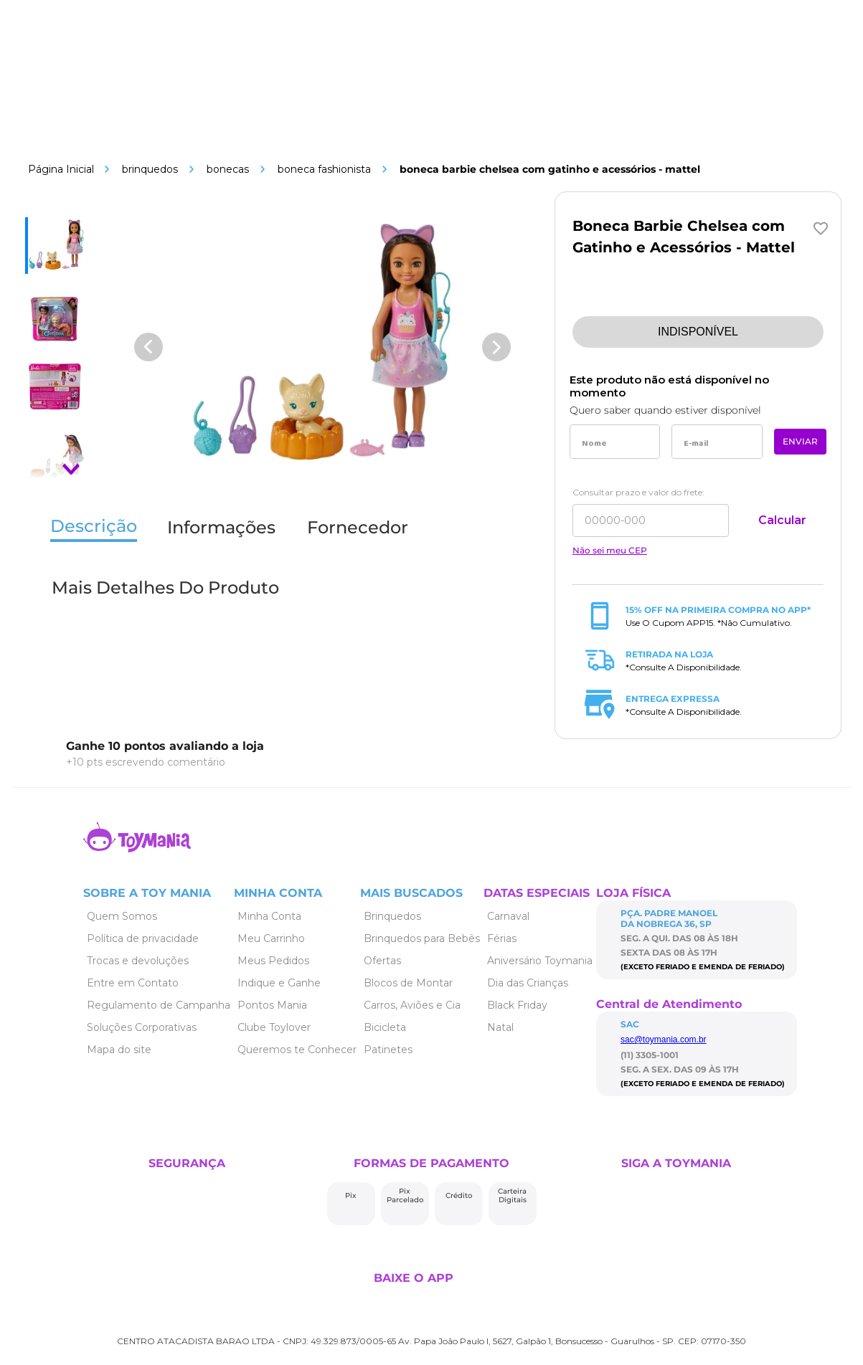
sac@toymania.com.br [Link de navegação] (664, 1040)
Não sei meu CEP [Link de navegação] (609, 551)
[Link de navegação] (61, 169)
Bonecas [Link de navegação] (228, 169)
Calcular (782, 520)
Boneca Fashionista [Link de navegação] (324, 169)
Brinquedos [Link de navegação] (150, 169)
